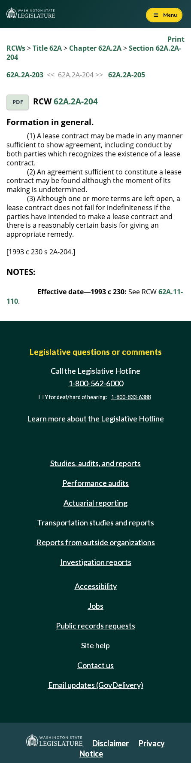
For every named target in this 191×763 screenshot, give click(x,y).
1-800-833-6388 (131, 397)
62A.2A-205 (126, 74)
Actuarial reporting (95, 502)
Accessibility (96, 586)
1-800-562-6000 (95, 383)
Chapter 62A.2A (95, 48)
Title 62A (47, 48)
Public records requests (95, 625)
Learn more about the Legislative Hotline (95, 418)
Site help (95, 645)
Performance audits (95, 483)
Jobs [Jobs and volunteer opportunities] (95, 605)
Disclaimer (110, 743)
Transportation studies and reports (95, 522)
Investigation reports (95, 562)
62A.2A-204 (76, 101)
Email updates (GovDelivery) (95, 685)
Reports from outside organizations (95, 542)
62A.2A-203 (24, 74)
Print (176, 39)
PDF (17, 102)
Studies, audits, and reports (95, 463)
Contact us (95, 665)
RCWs (15, 48)
